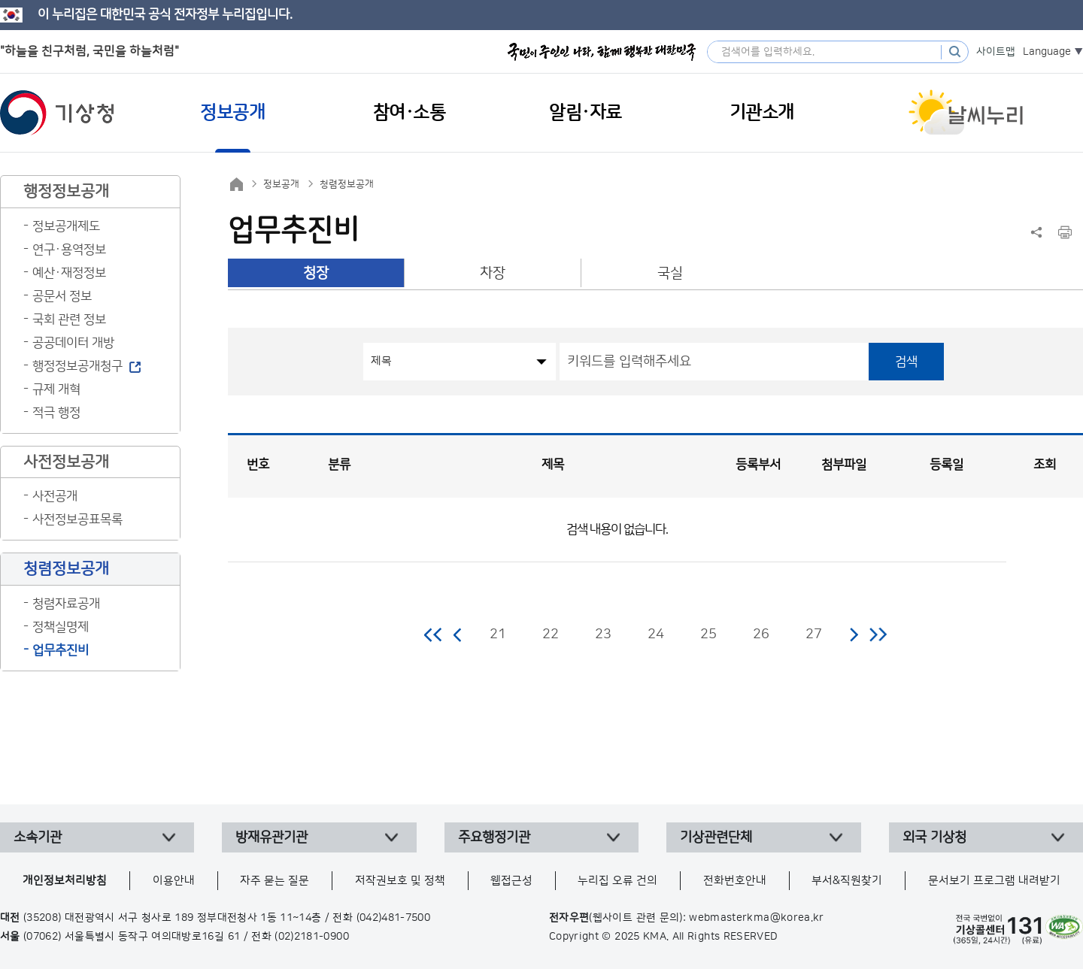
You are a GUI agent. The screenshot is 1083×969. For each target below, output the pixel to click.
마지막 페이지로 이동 (878, 634)
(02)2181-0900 (312, 937)
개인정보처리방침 (65, 880)
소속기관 (38, 837)
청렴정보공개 (347, 184)
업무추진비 (60, 650)
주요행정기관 (494, 837)
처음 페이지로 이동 (433, 634)
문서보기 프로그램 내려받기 (994, 880)
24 (656, 634)
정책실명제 (60, 627)
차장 (492, 273)
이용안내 (174, 880)
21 (498, 634)
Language (1047, 52)
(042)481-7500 (393, 918)
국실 (670, 273)
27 (813, 634)
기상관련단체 (716, 837)
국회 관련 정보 (69, 319)
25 (708, 634)
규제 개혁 (56, 389)
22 (550, 634)
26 (761, 634)
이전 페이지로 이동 (458, 634)
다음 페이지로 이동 (853, 634)
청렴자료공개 (66, 603)
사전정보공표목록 (77, 519)
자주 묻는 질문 (274, 880)
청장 (316, 273)
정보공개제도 (66, 226)
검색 (906, 361)
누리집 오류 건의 (617, 880)
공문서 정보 (62, 296)
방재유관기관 (271, 837)
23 (603, 634)
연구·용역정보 (69, 249)
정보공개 (281, 184)
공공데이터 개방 (73, 343)
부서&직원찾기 (846, 880)
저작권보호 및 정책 (400, 880)
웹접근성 (511, 880)
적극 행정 (56, 412)
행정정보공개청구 (77, 366)
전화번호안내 (734, 880)
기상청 (57, 112)
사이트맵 (995, 52)
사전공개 (54, 496)
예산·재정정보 (69, 273)
